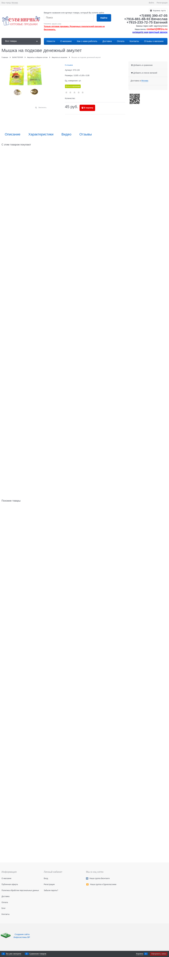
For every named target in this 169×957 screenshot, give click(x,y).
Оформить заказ (158, 954)
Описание (12, 134)
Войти (151, 3)
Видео (66, 134)
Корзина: (159, 11)
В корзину (88, 108)
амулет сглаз (56, 24)
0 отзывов (69, 65)
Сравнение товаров (37, 954)
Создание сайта (22, 934)
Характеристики (40, 134)
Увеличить (42, 107)
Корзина (139, 954)
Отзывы (85, 134)
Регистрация (162, 3)
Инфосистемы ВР (22, 937)
